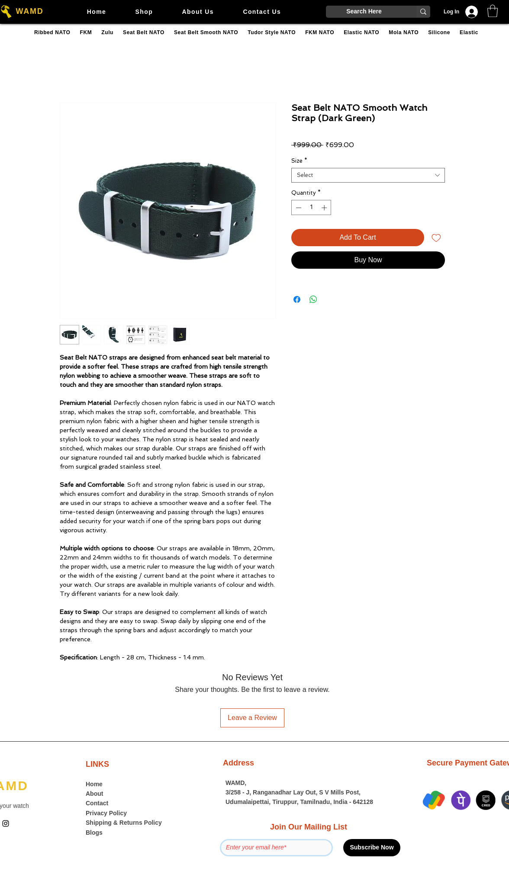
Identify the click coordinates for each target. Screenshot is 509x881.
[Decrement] (298, 207)
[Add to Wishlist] (436, 237)
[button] (492, 11)
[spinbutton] (311, 207)
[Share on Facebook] (297, 299)
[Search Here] (364, 11)
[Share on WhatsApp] (313, 299)
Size (299, 161)
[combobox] (368, 175)
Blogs (94, 832)
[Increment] (325, 207)
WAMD (29, 11)
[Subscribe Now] (371, 847)
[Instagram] (5, 823)
